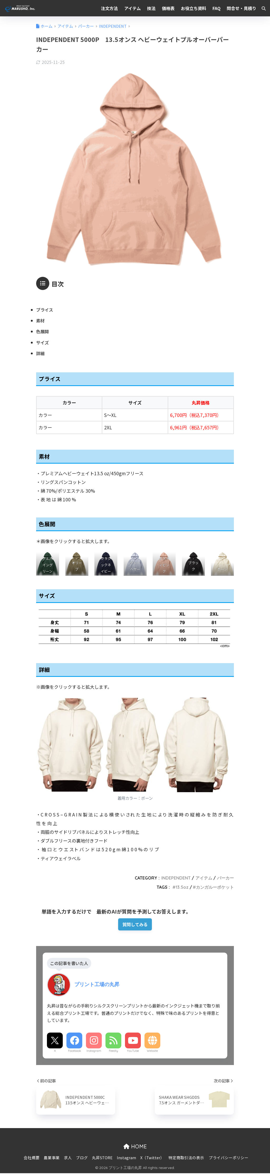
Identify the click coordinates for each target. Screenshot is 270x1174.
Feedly (113, 1051)
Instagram (93, 1051)
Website (152, 1051)
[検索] (261, 8)
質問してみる (135, 924)
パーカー (225, 878)
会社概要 (32, 1158)
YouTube (133, 1051)
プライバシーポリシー (228, 1158)
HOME (135, 1147)
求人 (68, 1158)
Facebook (74, 1051)
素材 (40, 320)
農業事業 (52, 1158)
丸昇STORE (102, 1158)
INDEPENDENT (176, 878)
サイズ (42, 342)
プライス (45, 309)
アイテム (203, 878)
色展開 (43, 331)
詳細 (40, 353)
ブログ (82, 1158)
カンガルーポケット (215, 887)
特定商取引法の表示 (186, 1158)
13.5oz (182, 887)
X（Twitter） (152, 1158)
